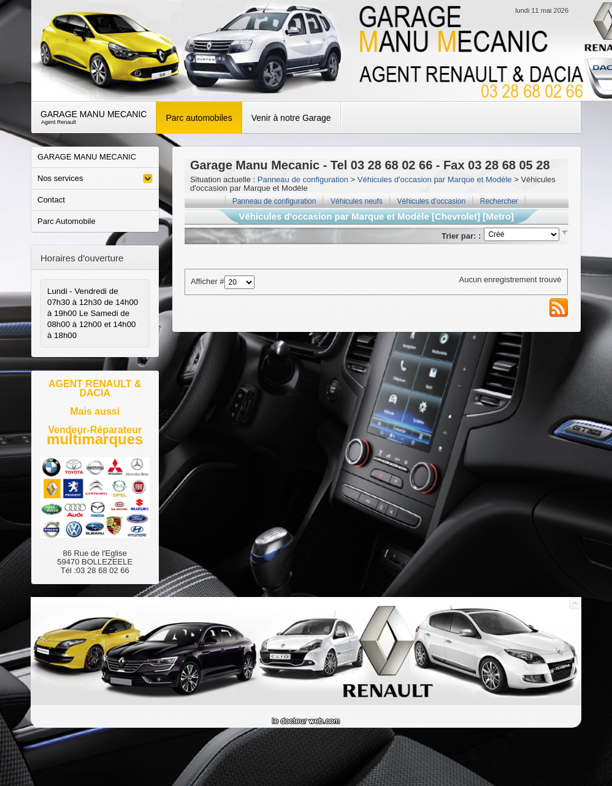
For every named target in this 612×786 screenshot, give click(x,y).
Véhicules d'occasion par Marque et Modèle (435, 179)
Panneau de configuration (303, 179)
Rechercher (499, 201)
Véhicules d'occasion (431, 201)
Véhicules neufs (357, 201)
